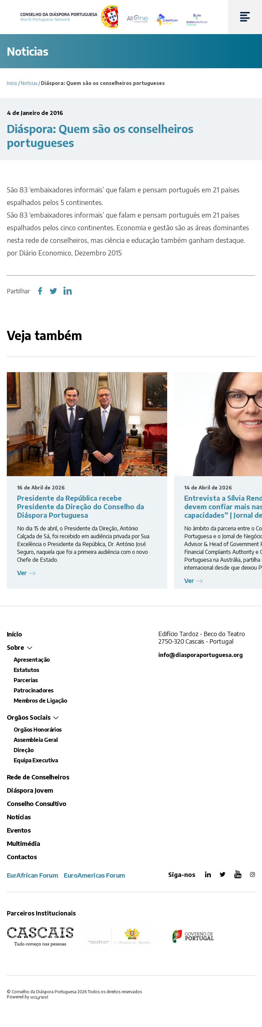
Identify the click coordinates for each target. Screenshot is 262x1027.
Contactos (22, 857)
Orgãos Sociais (28, 717)
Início (12, 83)
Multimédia (23, 843)
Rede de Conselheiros (38, 777)
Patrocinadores (33, 690)
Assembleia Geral (36, 739)
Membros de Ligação (40, 700)
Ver (22, 573)
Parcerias (26, 680)
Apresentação (32, 659)
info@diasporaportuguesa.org (201, 654)
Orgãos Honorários (38, 729)
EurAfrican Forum (32, 875)
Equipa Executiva (36, 760)
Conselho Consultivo (37, 803)
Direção (23, 750)
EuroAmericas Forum (94, 875)
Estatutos (26, 669)
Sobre (15, 647)
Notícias (29, 83)
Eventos (18, 830)
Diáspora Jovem (30, 790)
